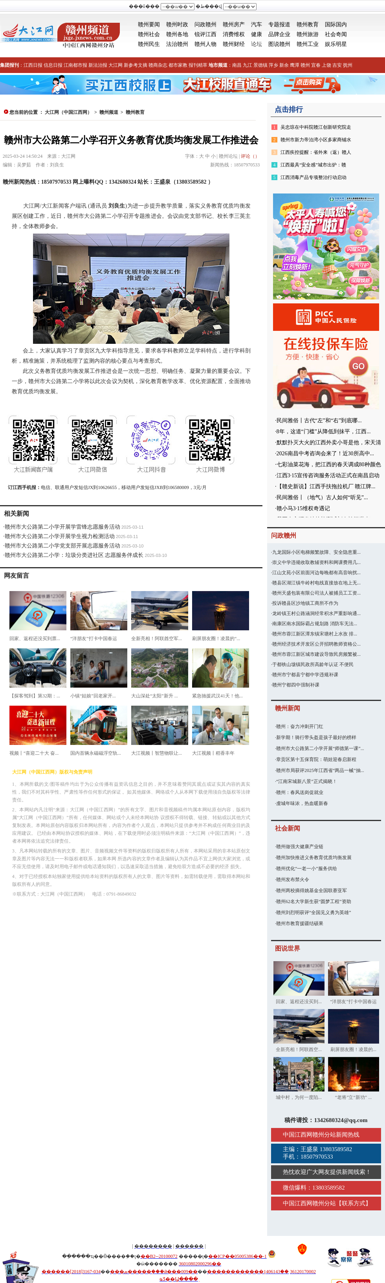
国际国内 (336, 24)
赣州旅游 (308, 34)
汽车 (256, 24)
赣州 (305, 65)
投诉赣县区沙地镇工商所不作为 (305, 603)
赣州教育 (308, 24)
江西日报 (33, 65)
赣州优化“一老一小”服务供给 (306, 868)
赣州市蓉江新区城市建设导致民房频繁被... (316, 654)
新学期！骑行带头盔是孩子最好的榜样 (316, 737)
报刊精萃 (198, 65)
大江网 (115, 65)
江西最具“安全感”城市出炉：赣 (313, 165)
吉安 (337, 65)
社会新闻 (287, 828)
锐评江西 (205, 34)
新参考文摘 (135, 65)
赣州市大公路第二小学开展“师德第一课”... (320, 748)
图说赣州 (279, 44)
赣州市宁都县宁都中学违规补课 (305, 674)
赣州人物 (205, 44)
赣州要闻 (149, 24)
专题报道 (279, 24)
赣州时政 (177, 24)
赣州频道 (108, 112)
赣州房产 (234, 24)
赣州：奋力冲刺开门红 (299, 726)
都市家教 (178, 65)
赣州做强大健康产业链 (299, 846)
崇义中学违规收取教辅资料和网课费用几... (316, 562)
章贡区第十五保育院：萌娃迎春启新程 (316, 759)
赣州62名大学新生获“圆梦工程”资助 (313, 901)
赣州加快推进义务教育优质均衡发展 (314, 857)
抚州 (347, 65)
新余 (284, 65)
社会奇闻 (336, 34)
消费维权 (234, 34)
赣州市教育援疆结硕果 (299, 923)
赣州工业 (308, 44)
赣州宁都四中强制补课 (295, 685)
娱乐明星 (336, 44)
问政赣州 (205, 24)
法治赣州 (177, 44)
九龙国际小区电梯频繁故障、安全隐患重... (316, 552)
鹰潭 (294, 65)
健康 (256, 34)
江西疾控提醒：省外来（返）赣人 (315, 152)
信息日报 (53, 65)
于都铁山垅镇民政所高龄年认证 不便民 (313, 664)
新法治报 (97, 65)
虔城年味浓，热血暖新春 (302, 803)
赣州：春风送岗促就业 (299, 792)
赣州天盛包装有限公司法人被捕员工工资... (316, 593)
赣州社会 (149, 34)
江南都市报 (75, 65)
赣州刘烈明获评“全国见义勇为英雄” (313, 912)
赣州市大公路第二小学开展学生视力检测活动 (60, 536)
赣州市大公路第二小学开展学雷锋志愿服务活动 (62, 527)
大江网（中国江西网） (68, 112)
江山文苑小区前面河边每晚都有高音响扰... (316, 572)
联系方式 (353, 1203)
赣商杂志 (157, 65)
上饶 (326, 65)
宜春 (316, 65)
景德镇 (260, 65)
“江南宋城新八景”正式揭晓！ (306, 781)
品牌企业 (279, 34)
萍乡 (273, 65)
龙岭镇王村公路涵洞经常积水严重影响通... (316, 613)
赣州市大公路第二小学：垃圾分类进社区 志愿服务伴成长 (74, 555)
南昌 (237, 65)
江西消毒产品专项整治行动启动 (313, 177)
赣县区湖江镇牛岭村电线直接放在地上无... (316, 583)
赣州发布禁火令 (292, 879)
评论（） (250, 156)
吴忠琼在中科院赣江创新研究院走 (315, 127)
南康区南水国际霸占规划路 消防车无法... (314, 623)
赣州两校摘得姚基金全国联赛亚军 (311, 890)
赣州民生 (149, 44)
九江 (247, 65)
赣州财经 (234, 44)
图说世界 (287, 948)
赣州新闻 (287, 708)
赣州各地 (177, 34)
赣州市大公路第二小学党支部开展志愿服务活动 (62, 546)
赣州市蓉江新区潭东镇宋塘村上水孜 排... (314, 634)
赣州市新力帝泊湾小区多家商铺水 (315, 139)
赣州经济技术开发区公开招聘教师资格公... (316, 644)
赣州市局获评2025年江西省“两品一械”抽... (320, 770)
